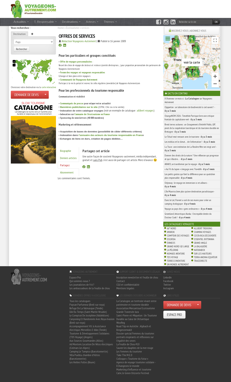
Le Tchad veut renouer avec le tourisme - (188, 136)
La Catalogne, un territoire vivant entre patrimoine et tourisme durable (136, 302)
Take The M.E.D (124, 355)
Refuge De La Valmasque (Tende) (86, 308)
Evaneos (171, 242)
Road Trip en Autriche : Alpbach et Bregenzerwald (133, 328)
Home (61, 28)
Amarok (171, 232)
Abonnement (67, 172)
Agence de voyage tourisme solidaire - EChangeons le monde (136, 364)
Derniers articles (68, 158)
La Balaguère (200, 246)
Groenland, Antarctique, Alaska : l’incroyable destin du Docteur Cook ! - (188, 215)
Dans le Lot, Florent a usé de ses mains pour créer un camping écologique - (188, 201)
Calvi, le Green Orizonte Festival (132, 373)
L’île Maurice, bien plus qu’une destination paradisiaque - (190, 193)
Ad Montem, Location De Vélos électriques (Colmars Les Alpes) (91, 346)
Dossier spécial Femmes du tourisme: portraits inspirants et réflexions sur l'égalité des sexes (135, 337)
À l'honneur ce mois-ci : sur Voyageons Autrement (188, 100)
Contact (120, 281)
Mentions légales (125, 288)
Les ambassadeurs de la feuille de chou (89, 288)
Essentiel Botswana (204, 239)
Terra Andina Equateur (205, 257)
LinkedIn (167, 277)
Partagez (65, 165)
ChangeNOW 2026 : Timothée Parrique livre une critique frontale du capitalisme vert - (189, 117)
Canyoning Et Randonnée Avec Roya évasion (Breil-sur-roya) (91, 320)
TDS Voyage (172, 257)
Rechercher (21, 49)
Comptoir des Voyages (178, 235)
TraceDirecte (200, 260)
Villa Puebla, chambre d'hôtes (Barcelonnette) (84, 356)
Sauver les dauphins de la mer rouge (134, 348)
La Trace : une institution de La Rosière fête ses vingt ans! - (191, 148)
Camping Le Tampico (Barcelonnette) (88, 351)
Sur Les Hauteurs (203, 253)
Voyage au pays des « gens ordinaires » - (188, 208)
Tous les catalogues (79, 301)
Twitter (167, 284)
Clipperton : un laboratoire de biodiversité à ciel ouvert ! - (190, 109)
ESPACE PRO (174, 314)
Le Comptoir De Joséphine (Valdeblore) (89, 315)
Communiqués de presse (71, 103)
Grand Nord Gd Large (178, 246)
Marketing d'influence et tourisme (133, 369)
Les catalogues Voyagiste (179, 224)
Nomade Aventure (176, 253)
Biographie (65, 151)
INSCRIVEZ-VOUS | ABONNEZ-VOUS (189, 30)
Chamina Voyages (202, 232)
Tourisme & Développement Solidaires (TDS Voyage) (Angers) (89, 335)
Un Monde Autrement (178, 264)
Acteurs (92, 21)
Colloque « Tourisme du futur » (132, 358)
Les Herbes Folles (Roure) (82, 362)
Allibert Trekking (203, 228)
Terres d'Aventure (176, 260)
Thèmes (110, 21)
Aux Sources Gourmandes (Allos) (86, 340)
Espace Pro (75, 277)
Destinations (71, 21)
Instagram (168, 288)
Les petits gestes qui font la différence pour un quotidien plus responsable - (190, 176)
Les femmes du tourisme (129, 351)
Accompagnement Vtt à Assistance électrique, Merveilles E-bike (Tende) (88, 328)
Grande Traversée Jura (127, 312)
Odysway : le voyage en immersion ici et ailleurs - (186, 184)
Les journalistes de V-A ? (81, 284)
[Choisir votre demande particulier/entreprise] (45, 95)
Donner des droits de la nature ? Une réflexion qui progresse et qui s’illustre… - (192, 157)
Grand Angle (200, 242)
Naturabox (199, 250)
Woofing (120, 322)
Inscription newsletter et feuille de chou (137, 277)
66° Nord (171, 228)
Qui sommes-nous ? (79, 281)
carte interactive (49, 87)
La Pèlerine (172, 250)
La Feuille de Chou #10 (127, 344)
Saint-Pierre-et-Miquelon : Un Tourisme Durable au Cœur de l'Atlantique (136, 317)
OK (216, 22)
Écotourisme (72, 28)
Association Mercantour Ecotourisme (135, 308)
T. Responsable (45, 21)
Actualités (21, 21)
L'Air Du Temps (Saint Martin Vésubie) (88, 312)
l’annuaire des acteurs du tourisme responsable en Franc (110, 135)
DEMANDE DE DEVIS (26, 94)
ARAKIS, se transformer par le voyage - (187, 164)
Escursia (171, 239)
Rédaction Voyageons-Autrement (79, 41)
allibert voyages (145, 110)
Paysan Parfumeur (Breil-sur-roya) (87, 304)
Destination (19, 34)
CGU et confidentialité (127, 284)
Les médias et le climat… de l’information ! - (190, 141)
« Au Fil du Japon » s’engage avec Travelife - (190, 169)
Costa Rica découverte (205, 235)
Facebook (168, 281)
